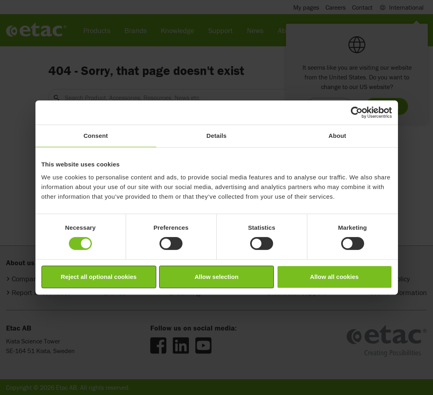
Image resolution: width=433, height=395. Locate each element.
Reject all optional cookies (99, 276)
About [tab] (337, 135)
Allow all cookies (334, 276)
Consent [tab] (95, 135)
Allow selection (216, 276)
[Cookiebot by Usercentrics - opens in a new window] (356, 112)
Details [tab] (217, 135)
